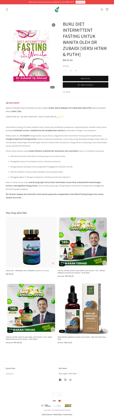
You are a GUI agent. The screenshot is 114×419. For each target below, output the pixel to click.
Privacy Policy (67, 414)
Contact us (10, 374)
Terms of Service (47, 414)
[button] (7, 9)
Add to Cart (85, 78)
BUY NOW (80, 2)
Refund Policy (57, 414)
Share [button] (66, 92)
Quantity (66, 66)
